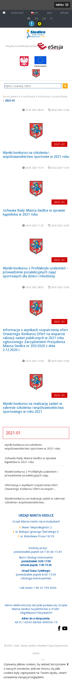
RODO (36, 653)
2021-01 (13, 432)
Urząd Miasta (28, 96)
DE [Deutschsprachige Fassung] (44, 18)
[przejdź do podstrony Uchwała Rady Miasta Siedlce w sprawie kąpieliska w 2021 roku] (36, 188)
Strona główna (10, 96)
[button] (62, 5)
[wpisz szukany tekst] (32, 85)
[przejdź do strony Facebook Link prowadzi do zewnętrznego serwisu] (59, 628)
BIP (34, 13)
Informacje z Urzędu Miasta (52, 96)
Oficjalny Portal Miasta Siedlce (21, 46)
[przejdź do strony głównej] (4, 12)
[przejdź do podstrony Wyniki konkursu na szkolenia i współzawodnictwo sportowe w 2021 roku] (36, 131)
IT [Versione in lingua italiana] (51, 18)
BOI (49, 13)
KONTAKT (17, 13)
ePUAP (64, 13)
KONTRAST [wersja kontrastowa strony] (39, 23)
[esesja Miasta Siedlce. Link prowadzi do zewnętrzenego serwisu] (50, 46)
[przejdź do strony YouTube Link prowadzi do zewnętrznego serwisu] (64, 628)
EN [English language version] (36, 18)
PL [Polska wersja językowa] (29, 18)
